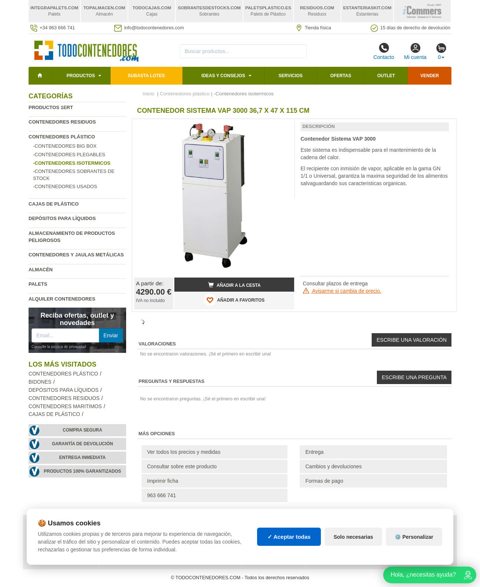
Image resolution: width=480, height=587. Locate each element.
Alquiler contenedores (62, 299)
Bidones (40, 382)
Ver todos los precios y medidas (184, 452)
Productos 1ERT (51, 107)
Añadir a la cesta (234, 285)
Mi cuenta (415, 51)
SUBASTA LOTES (146, 75)
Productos (80, 75)
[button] (282, 128)
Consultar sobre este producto (182, 466)
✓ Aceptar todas (289, 537)
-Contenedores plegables (69, 154)
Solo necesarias (353, 537)
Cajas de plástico (54, 204)
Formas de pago (324, 481)
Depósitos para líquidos (62, 218)
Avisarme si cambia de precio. (342, 291)
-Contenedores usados (65, 186)
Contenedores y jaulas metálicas (76, 255)
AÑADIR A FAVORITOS (234, 300)
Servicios (291, 75)
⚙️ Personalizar (414, 537)
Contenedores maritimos (65, 406)
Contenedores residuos (62, 122)
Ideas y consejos (223, 75)
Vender (429, 75)
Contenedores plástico (62, 137)
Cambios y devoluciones (333, 466)
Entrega (314, 452)
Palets (38, 284)
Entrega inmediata (82, 457)
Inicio (149, 93)
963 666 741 (161, 495)
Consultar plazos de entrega (335, 283)
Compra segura (82, 430)
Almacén (41, 269)
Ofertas (340, 75)
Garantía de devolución (82, 443)
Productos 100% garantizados (82, 471)
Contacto (383, 51)
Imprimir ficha (162, 481)
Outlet (386, 75)
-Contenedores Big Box (64, 146)
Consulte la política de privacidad (59, 347)
